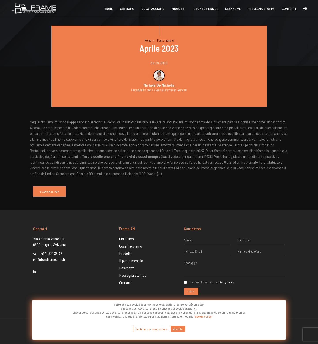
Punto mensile (165, 40)
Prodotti (178, 8)
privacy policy (226, 282)
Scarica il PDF (49, 191)
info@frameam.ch (51, 259)
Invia (191, 291)
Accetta (178, 329)
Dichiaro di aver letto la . (212, 282)
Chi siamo (127, 8)
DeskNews (233, 8)
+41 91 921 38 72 (50, 253)
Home (109, 8)
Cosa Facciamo (152, 8)
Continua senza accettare (151, 329)
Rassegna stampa (261, 8)
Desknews (126, 267)
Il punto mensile (205, 8)
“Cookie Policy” (203, 316)
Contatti (289, 8)
